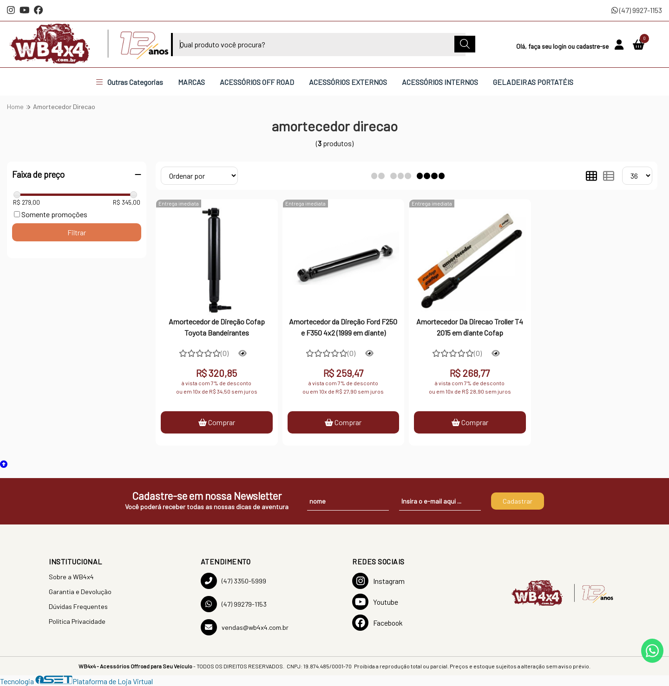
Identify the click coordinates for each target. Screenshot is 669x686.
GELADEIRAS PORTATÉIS (533, 82)
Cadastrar (517, 501)
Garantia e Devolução (80, 591)
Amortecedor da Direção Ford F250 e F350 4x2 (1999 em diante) (343, 327)
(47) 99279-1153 (234, 604)
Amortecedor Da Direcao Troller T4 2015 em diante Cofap (469, 327)
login (560, 46)
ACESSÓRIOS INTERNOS (440, 82)
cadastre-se (593, 46)
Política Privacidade (77, 621)
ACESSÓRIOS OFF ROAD (257, 82)
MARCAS (191, 82)
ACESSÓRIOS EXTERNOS (348, 82)
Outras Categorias (129, 82)
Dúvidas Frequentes (78, 606)
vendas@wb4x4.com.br (245, 627)
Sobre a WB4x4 (71, 577)
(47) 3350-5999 (233, 581)
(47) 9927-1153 (636, 10)
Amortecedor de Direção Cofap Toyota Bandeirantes (217, 327)
